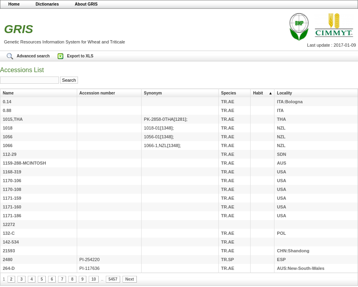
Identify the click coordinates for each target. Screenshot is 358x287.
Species (228, 93)
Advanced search (34, 56)
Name (8, 93)
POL (281, 233)
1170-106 (12, 180)
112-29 (9, 154)
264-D (9, 268)
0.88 (7, 110)
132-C (9, 233)
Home (13, 4)
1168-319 (12, 171)
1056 (7, 136)
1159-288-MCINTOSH (24, 163)
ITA (280, 110)
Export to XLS (80, 56)
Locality (284, 93)
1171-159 (12, 198)
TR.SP (227, 259)
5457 (113, 279)
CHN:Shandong (293, 250)
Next (129, 279)
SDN (281, 154)
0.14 (7, 101)
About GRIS (86, 4)
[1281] (179, 119)
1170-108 (12, 189)
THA (281, 119)
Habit (258, 93)
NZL (281, 128)
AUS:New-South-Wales (300, 268)
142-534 (11, 242)
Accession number (97, 93)
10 (93, 279)
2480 (7, 259)
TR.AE (227, 101)
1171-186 (12, 215)
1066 (7, 145)
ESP (281, 259)
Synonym (153, 93)
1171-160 (12, 206)
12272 (9, 224)
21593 (9, 250)
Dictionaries (47, 4)
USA (281, 171)
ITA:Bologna (290, 101)
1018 (7, 128)
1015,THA (13, 119)
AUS (281, 163)
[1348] (166, 128)
